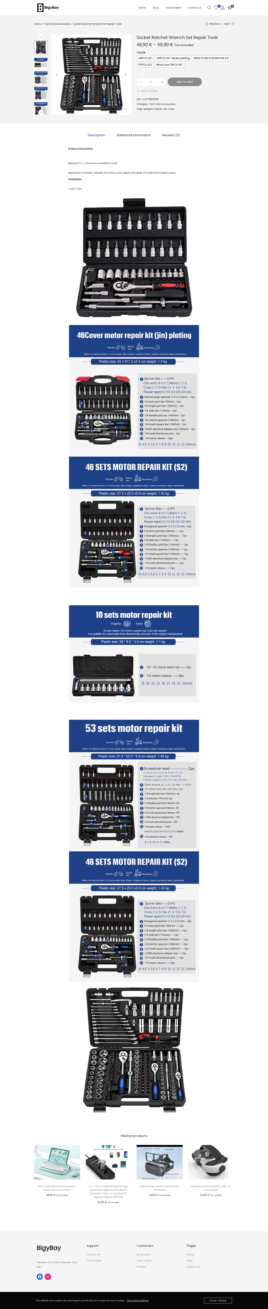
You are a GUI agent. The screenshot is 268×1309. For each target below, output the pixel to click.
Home (37, 24)
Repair (158, 109)
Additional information (134, 135)
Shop (190, 1261)
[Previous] (57, 75)
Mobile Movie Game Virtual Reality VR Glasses (159, 1188)
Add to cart (185, 82)
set (165, 109)
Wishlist (141, 1267)
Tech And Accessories (57, 24)
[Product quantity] (151, 82)
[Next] (125, 75)
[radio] (145, 58)
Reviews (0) (171, 135)
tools (171, 109)
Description (97, 135)
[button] (147, 91)
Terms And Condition (137, 1300)
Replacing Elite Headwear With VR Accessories (211, 1188)
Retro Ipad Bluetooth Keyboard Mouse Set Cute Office (57, 1188)
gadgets (148, 109)
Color (141, 53)
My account (144, 1254)
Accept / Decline (218, 1300)
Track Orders (94, 1261)
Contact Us (93, 1254)
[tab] (97, 135)
